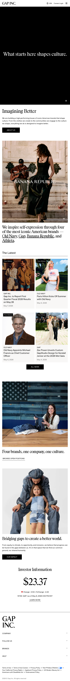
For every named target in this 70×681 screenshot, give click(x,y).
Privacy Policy (35, 668)
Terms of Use (6, 668)
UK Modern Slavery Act (52, 670)
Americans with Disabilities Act (12, 672)
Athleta (8, 241)
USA (49, 3)
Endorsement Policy (32, 672)
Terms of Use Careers (20, 668)
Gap (22, 236)
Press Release (8, 261)
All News (35, 367)
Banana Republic (40, 236)
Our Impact (12, 557)
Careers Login (58, 3)
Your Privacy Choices (50, 668)
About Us (11, 130)
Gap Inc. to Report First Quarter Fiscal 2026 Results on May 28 (17, 299)
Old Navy (9, 236)
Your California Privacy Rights (12, 670)
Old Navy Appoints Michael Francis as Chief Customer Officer (17, 353)
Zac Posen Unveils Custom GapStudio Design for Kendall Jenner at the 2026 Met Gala (51, 353)
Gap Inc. (7, 294)
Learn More (35, 600)
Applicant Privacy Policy (33, 670)
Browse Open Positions (14, 458)
